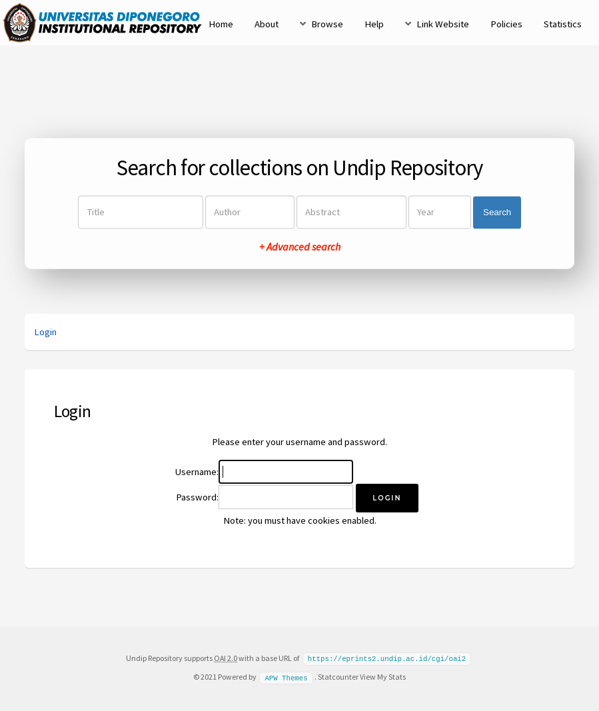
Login (45, 332)
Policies (506, 24)
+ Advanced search (299, 247)
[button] (387, 498)
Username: (197, 472)
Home (221, 24)
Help (374, 24)
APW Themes (286, 676)
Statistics (563, 24)
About (267, 24)
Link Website (442, 24)
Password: (197, 497)
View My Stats (383, 676)
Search (497, 212)
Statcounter (338, 676)
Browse (327, 24)
